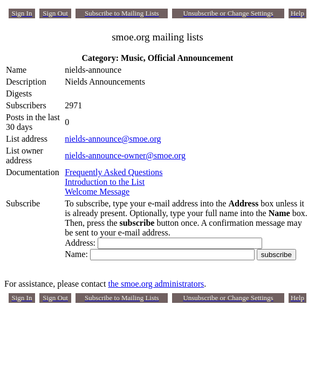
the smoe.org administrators (156, 283)
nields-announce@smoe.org (113, 138)
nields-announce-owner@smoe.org (125, 155)
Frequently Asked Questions (113, 172)
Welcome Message (97, 191)
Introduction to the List (105, 181)
